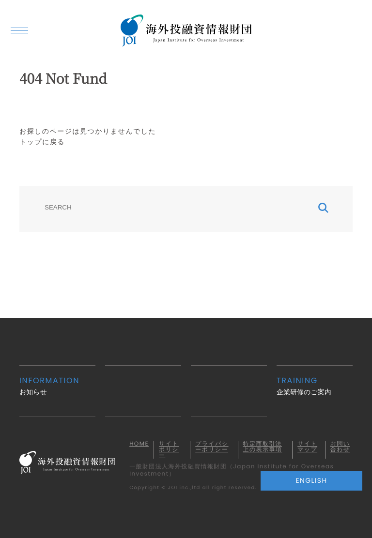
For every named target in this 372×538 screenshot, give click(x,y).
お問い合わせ (340, 447)
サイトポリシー (169, 450)
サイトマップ (307, 447)
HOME (139, 444)
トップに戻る (42, 142)
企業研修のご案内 (315, 385)
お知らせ (57, 385)
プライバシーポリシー (211, 447)
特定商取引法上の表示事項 (262, 447)
